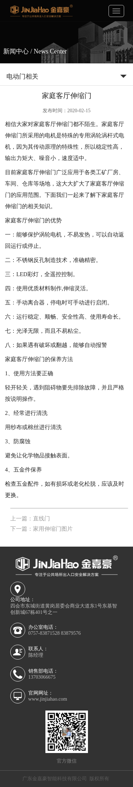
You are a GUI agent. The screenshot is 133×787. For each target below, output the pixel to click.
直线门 (41, 518)
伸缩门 (64, 124)
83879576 (71, 633)
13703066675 (42, 677)
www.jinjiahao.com (47, 699)
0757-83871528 (44, 633)
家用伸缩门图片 (53, 529)
